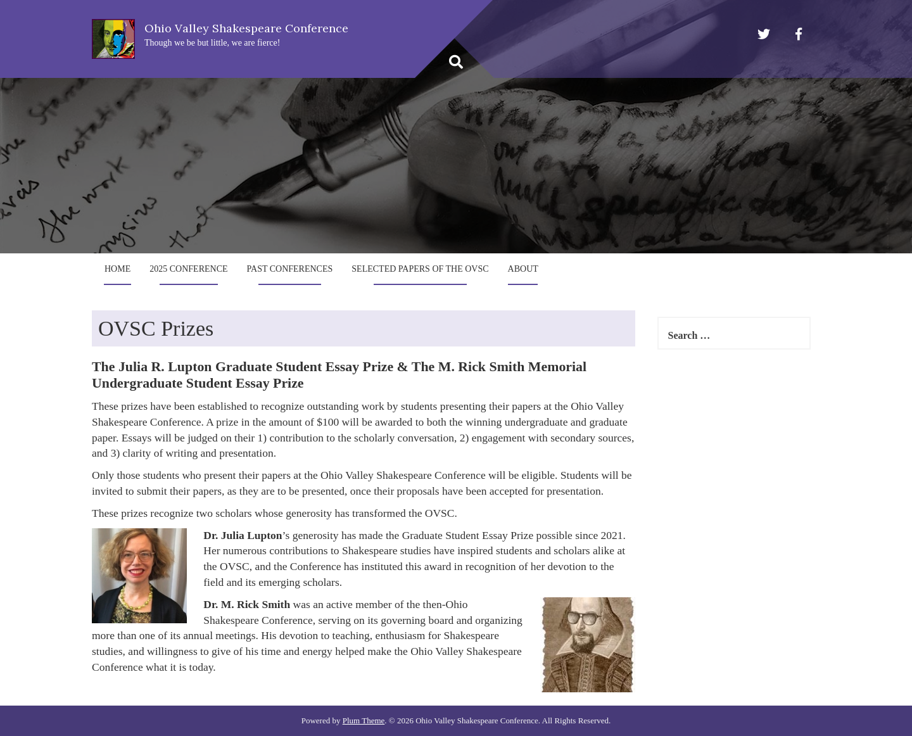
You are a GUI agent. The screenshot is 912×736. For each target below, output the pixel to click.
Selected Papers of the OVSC (420, 269)
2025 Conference (188, 269)
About (523, 269)
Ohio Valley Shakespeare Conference (246, 28)
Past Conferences (290, 269)
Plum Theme (364, 720)
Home (117, 269)
